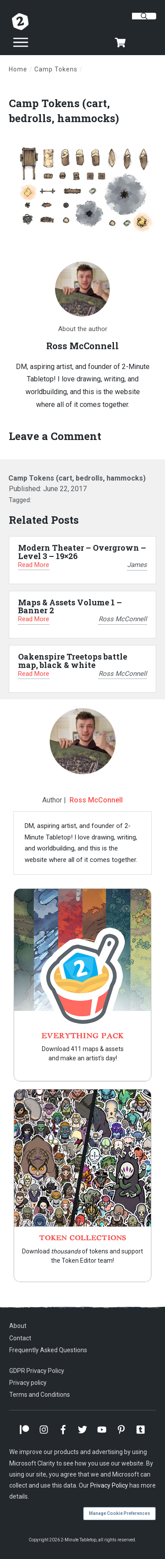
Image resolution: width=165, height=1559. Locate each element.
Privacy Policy (109, 1485)
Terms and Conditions (39, 1394)
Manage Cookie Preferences (119, 1513)
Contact (20, 1338)
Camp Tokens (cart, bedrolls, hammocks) (64, 110)
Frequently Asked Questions (48, 1350)
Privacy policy (28, 1382)
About (17, 1325)
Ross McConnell (96, 800)
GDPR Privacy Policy (36, 1370)
